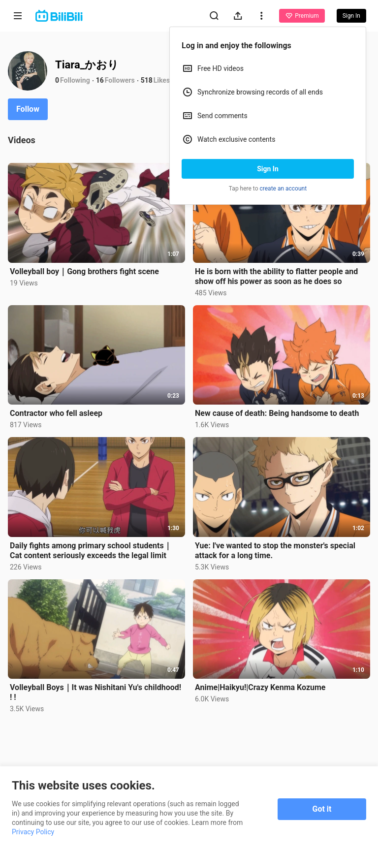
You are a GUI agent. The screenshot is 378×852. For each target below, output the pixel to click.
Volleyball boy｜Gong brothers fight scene (84, 271)
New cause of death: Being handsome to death (277, 413)
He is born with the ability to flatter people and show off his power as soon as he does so (276, 276)
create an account (283, 188)
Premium (301, 16)
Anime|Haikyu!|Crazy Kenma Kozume (260, 687)
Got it (322, 809)
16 (100, 80)
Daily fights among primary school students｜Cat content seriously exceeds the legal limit (91, 550)
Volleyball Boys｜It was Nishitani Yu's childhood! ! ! (95, 692)
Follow (27, 109)
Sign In (268, 169)
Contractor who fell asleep (56, 413)
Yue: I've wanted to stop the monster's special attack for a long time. (275, 550)
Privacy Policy (33, 832)
